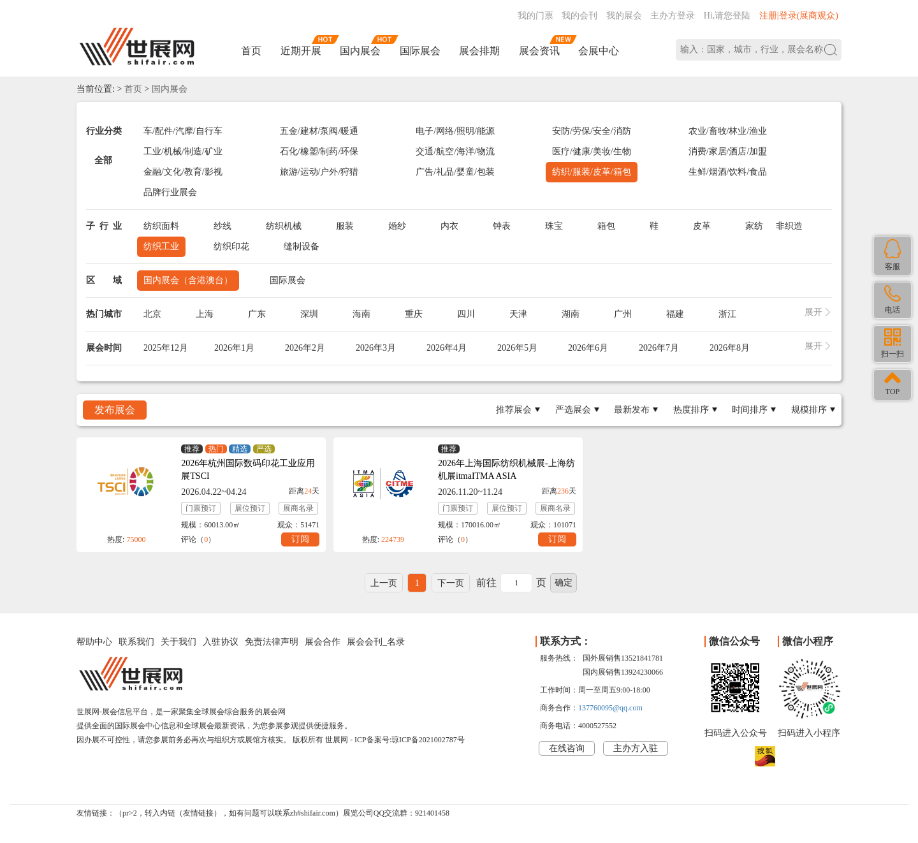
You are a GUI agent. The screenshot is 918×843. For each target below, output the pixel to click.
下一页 (450, 583)
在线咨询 (567, 748)
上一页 (383, 583)
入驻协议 (220, 642)
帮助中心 (94, 642)
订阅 (300, 539)
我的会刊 (579, 15)
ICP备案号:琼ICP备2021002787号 (409, 739)
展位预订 (250, 508)
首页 (251, 50)
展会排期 (479, 50)
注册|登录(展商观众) (798, 15)
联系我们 (136, 642)
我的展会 (624, 15)
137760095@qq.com (610, 707)
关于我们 (178, 642)
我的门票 (535, 15)
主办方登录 (672, 15)
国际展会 (420, 50)
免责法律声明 (271, 642)
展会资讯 (539, 50)
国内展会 (360, 50)
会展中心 (598, 50)
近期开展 (300, 50)
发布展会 (114, 409)
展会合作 (322, 642)
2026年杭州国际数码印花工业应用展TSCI (248, 469)
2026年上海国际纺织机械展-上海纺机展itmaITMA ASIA (506, 469)
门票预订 (201, 508)
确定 (563, 582)
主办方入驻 (635, 748)
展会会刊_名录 (376, 642)
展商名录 (298, 508)
